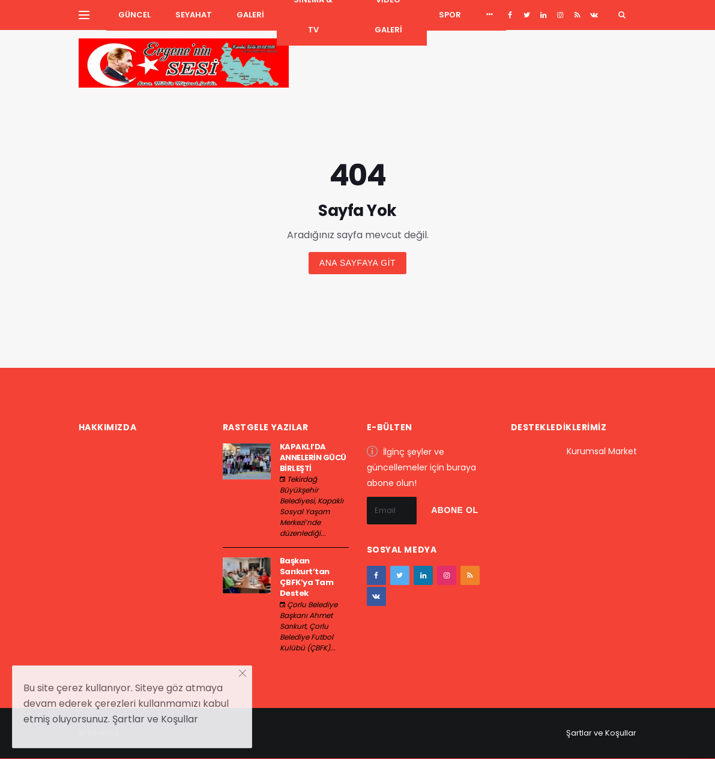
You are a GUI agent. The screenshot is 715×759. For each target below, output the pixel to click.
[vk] (594, 15)
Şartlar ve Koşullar (601, 733)
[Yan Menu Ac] (84, 15)
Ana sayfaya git (357, 263)
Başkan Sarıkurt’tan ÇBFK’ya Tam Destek (307, 577)
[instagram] (560, 15)
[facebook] (510, 15)
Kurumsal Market (602, 451)
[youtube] (577, 15)
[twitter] (527, 15)
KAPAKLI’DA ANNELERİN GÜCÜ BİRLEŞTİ (313, 457)
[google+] (544, 15)
